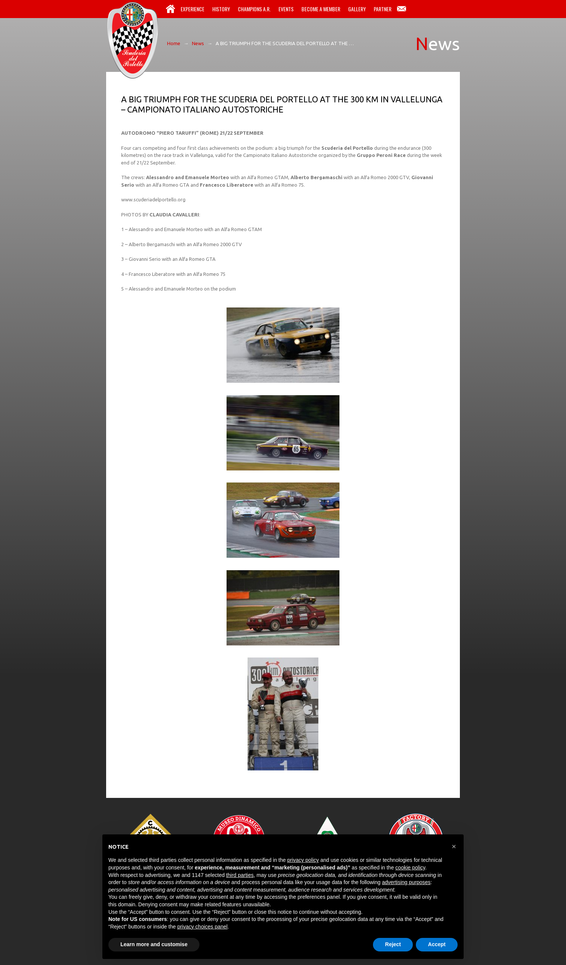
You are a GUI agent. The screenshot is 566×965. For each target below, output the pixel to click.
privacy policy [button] (303, 860)
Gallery (357, 9)
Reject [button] (393, 944)
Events (286, 9)
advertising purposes (406, 882)
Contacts (401, 9)
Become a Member (320, 9)
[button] (454, 846)
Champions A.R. (254, 9)
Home (170, 9)
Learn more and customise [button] (153, 944)
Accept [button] (437, 944)
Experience (192, 9)
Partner (382, 9)
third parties (240, 875)
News (198, 43)
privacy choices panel (202, 927)
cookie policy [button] (410, 868)
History (221, 9)
